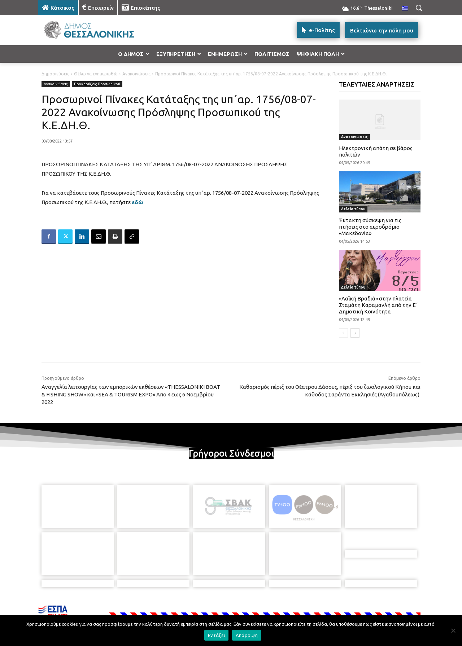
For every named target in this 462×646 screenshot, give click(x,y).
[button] (419, 8)
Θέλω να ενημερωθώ (96, 73)
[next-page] (354, 333)
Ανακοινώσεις (136, 73)
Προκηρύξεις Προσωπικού (97, 84)
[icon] (281, 607)
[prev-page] (343, 333)
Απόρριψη (247, 635)
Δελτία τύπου (353, 209)
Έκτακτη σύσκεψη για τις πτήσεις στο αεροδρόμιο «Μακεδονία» (370, 226)
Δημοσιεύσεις (55, 73)
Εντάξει (216, 635)
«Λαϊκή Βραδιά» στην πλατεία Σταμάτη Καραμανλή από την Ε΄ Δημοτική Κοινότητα (378, 305)
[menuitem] (405, 8)
